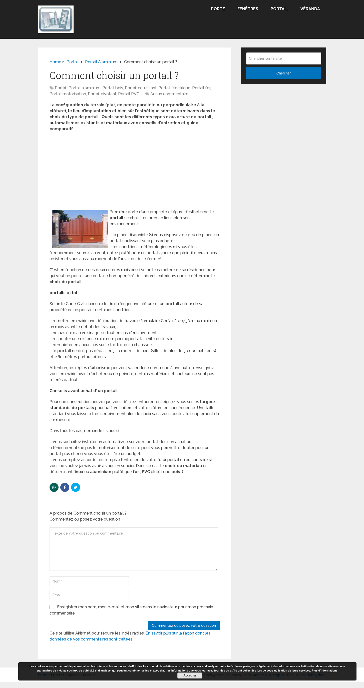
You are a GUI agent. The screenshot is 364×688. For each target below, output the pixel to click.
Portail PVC (128, 93)
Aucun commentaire (169, 93)
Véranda (310, 8)
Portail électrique (174, 87)
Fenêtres (247, 8)
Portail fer (201, 87)
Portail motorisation (68, 93)
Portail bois (112, 87)
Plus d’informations (324, 670)
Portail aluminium (85, 87)
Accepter (189, 675)
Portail (279, 8)
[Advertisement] (135, 172)
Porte (218, 8)
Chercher (283, 73)
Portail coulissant (141, 87)
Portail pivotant (102, 93)
